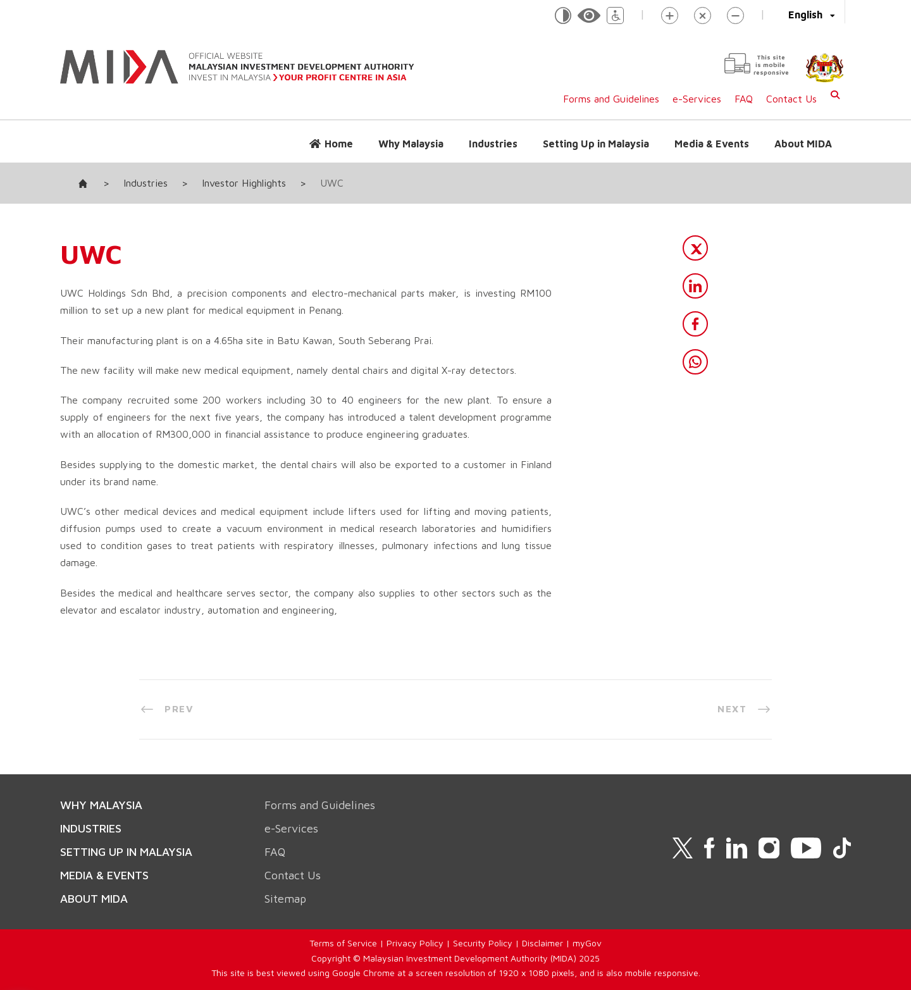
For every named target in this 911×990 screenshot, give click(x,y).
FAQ (743, 98)
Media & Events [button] (711, 143)
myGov (587, 942)
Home (339, 143)
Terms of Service (343, 942)
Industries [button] (493, 143)
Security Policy (482, 942)
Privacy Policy (415, 942)
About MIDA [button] (803, 143)
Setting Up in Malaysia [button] (596, 143)
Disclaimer (542, 942)
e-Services (696, 98)
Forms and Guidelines (611, 98)
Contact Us (791, 98)
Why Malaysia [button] (410, 143)
